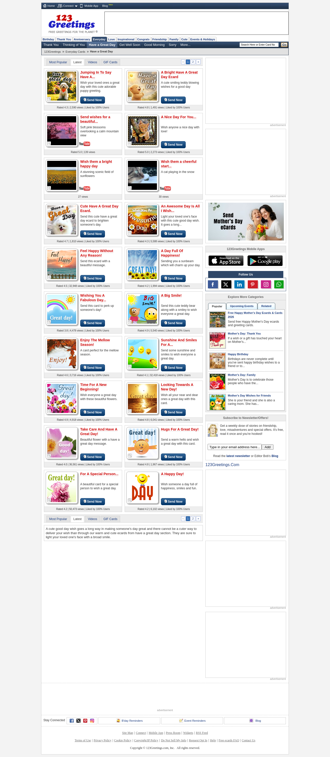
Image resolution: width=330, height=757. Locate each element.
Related (266, 306)
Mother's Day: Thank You (244, 333)
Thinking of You (74, 45)
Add (267, 447)
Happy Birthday (238, 354)
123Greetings (52, 51)
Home (51, 5)
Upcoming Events (242, 306)
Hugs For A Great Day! (180, 429)
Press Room (173, 733)
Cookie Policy (122, 740)
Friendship (159, 39)
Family (174, 39)
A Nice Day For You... (178, 117)
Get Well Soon (129, 45)
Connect (68, 5)
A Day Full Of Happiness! (172, 253)
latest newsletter (238, 456)
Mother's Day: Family (242, 374)
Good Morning (154, 45)
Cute (184, 39)
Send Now (93, 100)
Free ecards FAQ (228, 740)
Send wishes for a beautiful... (95, 119)
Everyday (99, 39)
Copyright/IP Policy (146, 740)
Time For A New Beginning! (93, 387)
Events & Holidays (202, 39)
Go (284, 44)
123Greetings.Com (222, 465)
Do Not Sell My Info (173, 740)
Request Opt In (198, 740)
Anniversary (82, 39)
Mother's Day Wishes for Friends (249, 395)
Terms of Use (83, 740)
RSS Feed (202, 733)
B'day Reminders (129, 720)
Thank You (64, 39)
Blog (105, 5)
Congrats (143, 39)
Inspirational (126, 39)
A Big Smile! (171, 295)
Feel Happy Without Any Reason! (96, 253)
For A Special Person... (99, 474)
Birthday (48, 39)
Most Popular (58, 62)
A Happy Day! (172, 474)
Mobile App (91, 5)
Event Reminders (192, 720)
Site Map (127, 733)
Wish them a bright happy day (96, 164)
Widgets (188, 733)
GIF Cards (110, 62)
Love (111, 39)
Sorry (173, 45)
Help (213, 740)
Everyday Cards (75, 51)
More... (185, 45)
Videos (92, 62)
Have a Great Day (102, 45)
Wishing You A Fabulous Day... (93, 297)
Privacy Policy (102, 740)
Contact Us (248, 740)
